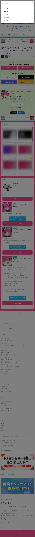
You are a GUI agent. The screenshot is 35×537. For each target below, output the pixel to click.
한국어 (6, 20)
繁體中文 (6, 17)
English (6, 11)
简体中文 (6, 14)
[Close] (32, 2)
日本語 (6, 8)
